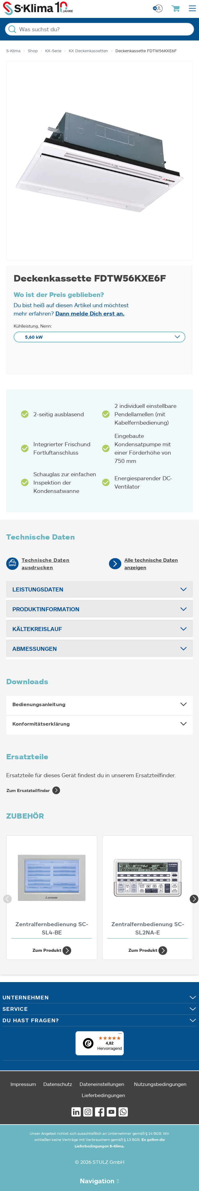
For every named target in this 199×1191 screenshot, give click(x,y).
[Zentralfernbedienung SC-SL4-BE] (51, 889)
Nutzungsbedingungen (160, 1084)
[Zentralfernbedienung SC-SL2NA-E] (147, 889)
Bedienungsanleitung (38, 704)
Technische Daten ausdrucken (46, 563)
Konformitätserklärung (41, 724)
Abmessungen (34, 648)
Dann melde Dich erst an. (89, 313)
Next (193, 898)
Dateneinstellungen (102, 1084)
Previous (6, 898)
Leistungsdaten (37, 589)
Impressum (23, 1084)
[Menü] (120, 1035)
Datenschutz (57, 1084)
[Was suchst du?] (99, 29)
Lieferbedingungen (103, 1095)
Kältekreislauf (37, 628)
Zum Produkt (51, 950)
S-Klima (13, 50)
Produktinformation (46, 609)
